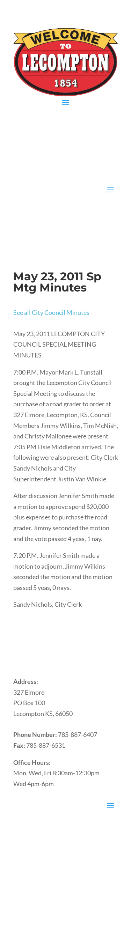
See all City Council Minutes (51, 312)
